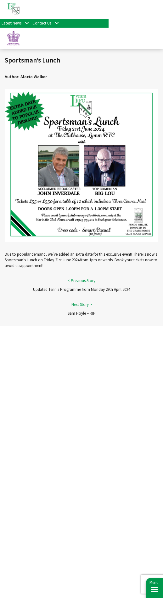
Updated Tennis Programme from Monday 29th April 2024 (81, 289)
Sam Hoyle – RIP (82, 313)
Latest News (11, 23)
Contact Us (41, 23)
